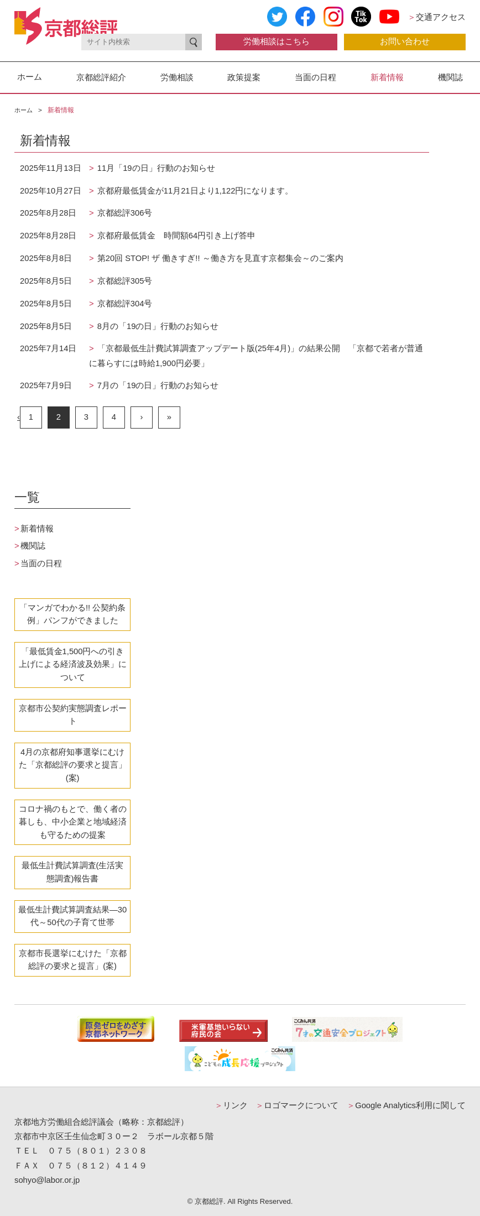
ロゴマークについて (296, 1105)
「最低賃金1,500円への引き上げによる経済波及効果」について (73, 664)
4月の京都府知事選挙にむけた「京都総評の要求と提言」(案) (73, 765)
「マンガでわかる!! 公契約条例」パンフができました (72, 614)
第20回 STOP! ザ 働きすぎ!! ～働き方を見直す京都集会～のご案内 (219, 258)
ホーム (29, 76)
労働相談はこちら (276, 41)
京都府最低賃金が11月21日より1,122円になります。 (194, 190)
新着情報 (387, 76)
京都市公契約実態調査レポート (73, 715)
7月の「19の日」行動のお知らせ (157, 385)
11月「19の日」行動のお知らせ (155, 168)
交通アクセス (437, 17)
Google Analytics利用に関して (406, 1105)
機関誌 (450, 76)
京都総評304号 (124, 303)
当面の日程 (315, 76)
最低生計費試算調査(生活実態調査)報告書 (73, 872)
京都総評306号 (124, 212)
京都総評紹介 (101, 76)
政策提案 (243, 76)
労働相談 (177, 76)
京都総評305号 (124, 280)
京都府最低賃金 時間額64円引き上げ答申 (175, 235)
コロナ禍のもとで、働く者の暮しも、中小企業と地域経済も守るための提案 (73, 822)
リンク (231, 1105)
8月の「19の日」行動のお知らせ (157, 326)
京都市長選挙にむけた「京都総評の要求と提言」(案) (73, 960)
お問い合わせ (405, 41)
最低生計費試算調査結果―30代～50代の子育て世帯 (72, 916)
